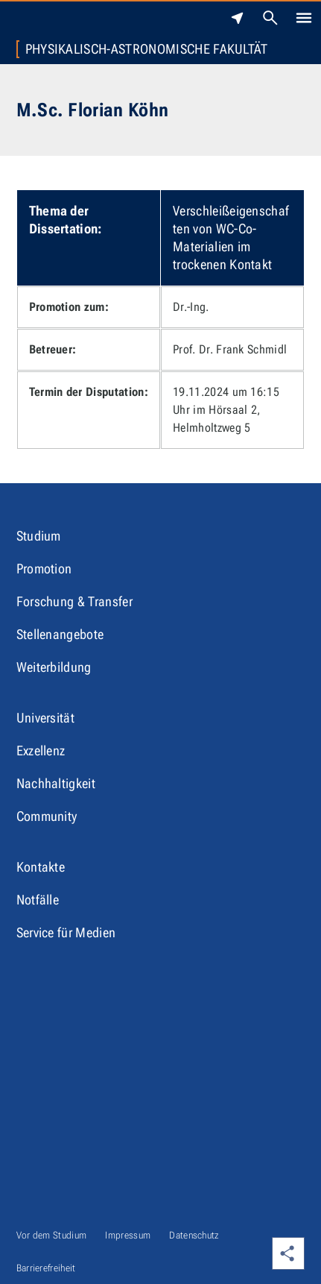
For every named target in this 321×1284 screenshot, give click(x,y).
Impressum (127, 1235)
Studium (38, 536)
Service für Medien (66, 932)
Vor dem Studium (51, 1235)
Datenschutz (194, 1235)
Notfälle (38, 899)
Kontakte (41, 867)
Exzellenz (41, 750)
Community (46, 816)
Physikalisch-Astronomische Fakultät (146, 49)
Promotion (44, 568)
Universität (45, 718)
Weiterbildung (54, 667)
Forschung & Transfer (74, 601)
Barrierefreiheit (46, 1268)
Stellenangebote (60, 634)
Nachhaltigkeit (55, 783)
